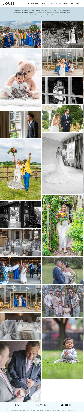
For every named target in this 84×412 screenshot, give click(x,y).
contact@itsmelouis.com (69, 410)
